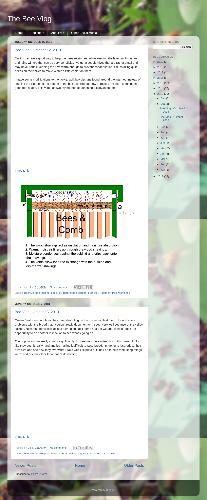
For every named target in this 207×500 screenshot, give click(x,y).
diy (60, 292)
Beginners (37, 32)
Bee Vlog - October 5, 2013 (37, 312)
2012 (160, 176)
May (163, 148)
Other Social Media (84, 32)
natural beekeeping (75, 292)
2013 (160, 93)
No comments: (59, 287)
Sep (163, 126)
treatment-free (108, 292)
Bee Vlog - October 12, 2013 (38, 50)
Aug (163, 132)
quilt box (93, 292)
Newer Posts (25, 465)
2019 (160, 61)
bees (54, 292)
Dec (163, 98)
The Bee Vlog (29, 19)
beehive (29, 292)
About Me (57, 32)
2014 (160, 88)
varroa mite (109, 453)
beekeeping (42, 292)
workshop (124, 292)
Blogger (110, 489)
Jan (163, 169)
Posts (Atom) (39, 473)
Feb (163, 164)
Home (19, 32)
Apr (163, 153)
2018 (160, 67)
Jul (163, 137)
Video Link (22, 170)
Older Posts (134, 465)
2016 (160, 77)
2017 (160, 72)
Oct (163, 103)
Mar (163, 158)
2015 (160, 83)
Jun (163, 142)
